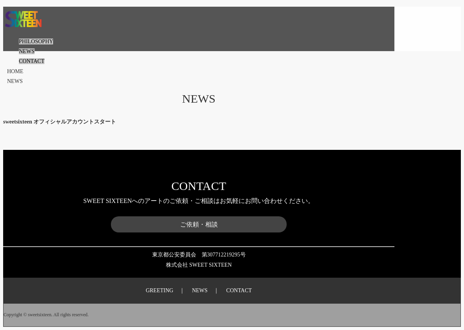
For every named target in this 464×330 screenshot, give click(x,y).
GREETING (159, 290)
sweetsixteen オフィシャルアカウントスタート (59, 122)
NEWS (27, 51)
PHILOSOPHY (36, 41)
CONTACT (31, 61)
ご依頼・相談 (199, 224)
